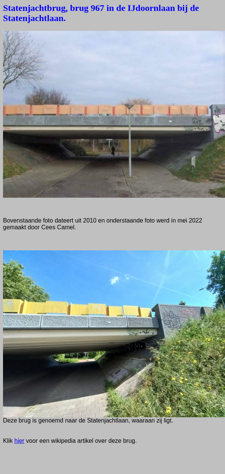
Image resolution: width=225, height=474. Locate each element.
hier (19, 441)
